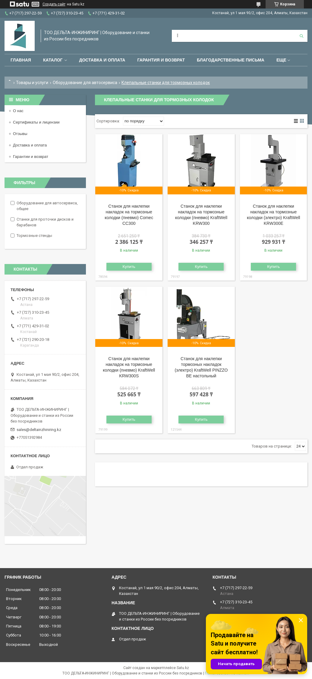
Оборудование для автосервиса (85, 82)
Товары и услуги (32, 82)
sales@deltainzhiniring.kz (39, 429)
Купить (129, 266)
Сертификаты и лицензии (36, 122)
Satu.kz (183, 668)
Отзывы (20, 133)
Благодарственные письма (230, 60)
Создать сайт (54, 4)
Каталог (53, 60)
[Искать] (301, 36)
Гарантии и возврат (30, 156)
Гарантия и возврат (161, 60)
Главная (21, 60)
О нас (18, 110)
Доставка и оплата (102, 60)
